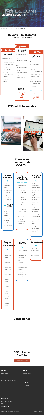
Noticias (25, 376)
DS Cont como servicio (6, 378)
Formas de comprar (27, 373)
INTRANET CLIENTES (9, 401)
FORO (2, 403)
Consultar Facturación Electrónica (8, 380)
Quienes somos (4, 373)
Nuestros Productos (5, 376)
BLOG (2, 401)
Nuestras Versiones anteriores (22, 360)
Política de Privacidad (38, 411)
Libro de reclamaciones (37, 413)
